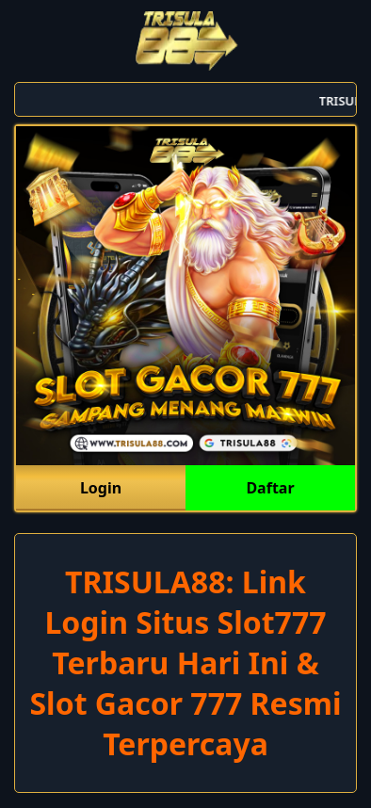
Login (100, 487)
